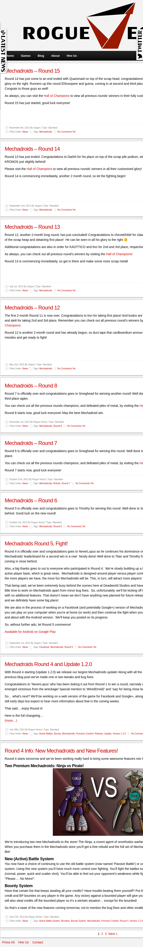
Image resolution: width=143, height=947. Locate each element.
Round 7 (66, 483)
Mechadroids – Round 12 (32, 308)
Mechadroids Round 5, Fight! (36, 543)
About (55, 55)
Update (107, 733)
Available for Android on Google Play (30, 632)
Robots (57, 483)
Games (25, 55)
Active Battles (46, 733)
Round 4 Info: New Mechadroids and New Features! (61, 751)
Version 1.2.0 (119, 733)
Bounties (65, 921)
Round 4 (124, 921)
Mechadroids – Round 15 (32, 71)
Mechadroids (45, 132)
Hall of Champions (56, 96)
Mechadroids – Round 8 (31, 386)
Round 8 (57, 426)
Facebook (44, 647)
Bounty (57, 733)
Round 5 (68, 647)
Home (10, 55)
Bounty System (78, 921)
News (25, 132)
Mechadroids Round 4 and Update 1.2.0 (48, 664)
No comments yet (67, 132)
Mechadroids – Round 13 (32, 227)
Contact (37, 942)
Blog (41, 55)
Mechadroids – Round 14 (32, 149)
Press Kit (8, 942)
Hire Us (72, 55)
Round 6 (57, 526)
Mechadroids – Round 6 (31, 500)
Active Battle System (49, 921)
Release (99, 733)
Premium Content (85, 733)
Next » (112, 934)
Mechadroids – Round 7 (31, 443)
